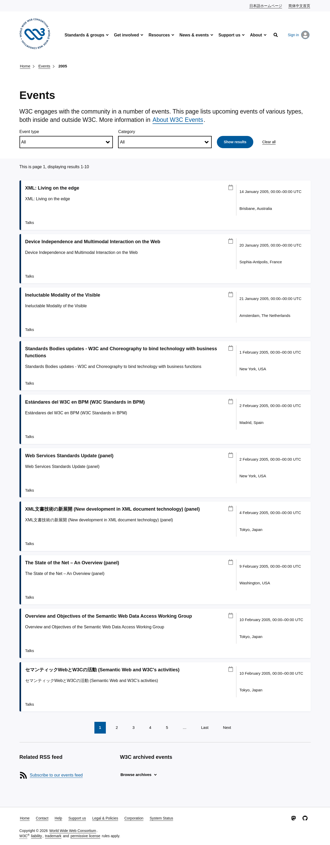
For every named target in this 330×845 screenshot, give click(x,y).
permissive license (85, 836)
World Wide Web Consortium (72, 831)
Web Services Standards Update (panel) (69, 455)
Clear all (269, 142)
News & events (194, 35)
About (256, 35)
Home (25, 66)
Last (204, 727)
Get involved (126, 35)
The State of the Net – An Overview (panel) (72, 562)
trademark (53, 836)
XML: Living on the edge (52, 188)
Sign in (298, 35)
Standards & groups (84, 35)
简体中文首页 (299, 5)
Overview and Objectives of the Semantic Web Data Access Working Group (108, 616)
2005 (62, 66)
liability (36, 836)
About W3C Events (178, 119)
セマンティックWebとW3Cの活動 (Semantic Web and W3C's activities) (102, 669)
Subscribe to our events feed (56, 775)
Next (227, 727)
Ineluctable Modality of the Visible (62, 295)
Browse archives (135, 774)
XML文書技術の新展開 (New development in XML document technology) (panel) (112, 509)
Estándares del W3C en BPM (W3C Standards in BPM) (85, 402)
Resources (159, 35)
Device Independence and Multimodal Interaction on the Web (92, 241)
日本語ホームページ (266, 5)
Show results (235, 142)
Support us (229, 35)
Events (44, 66)
